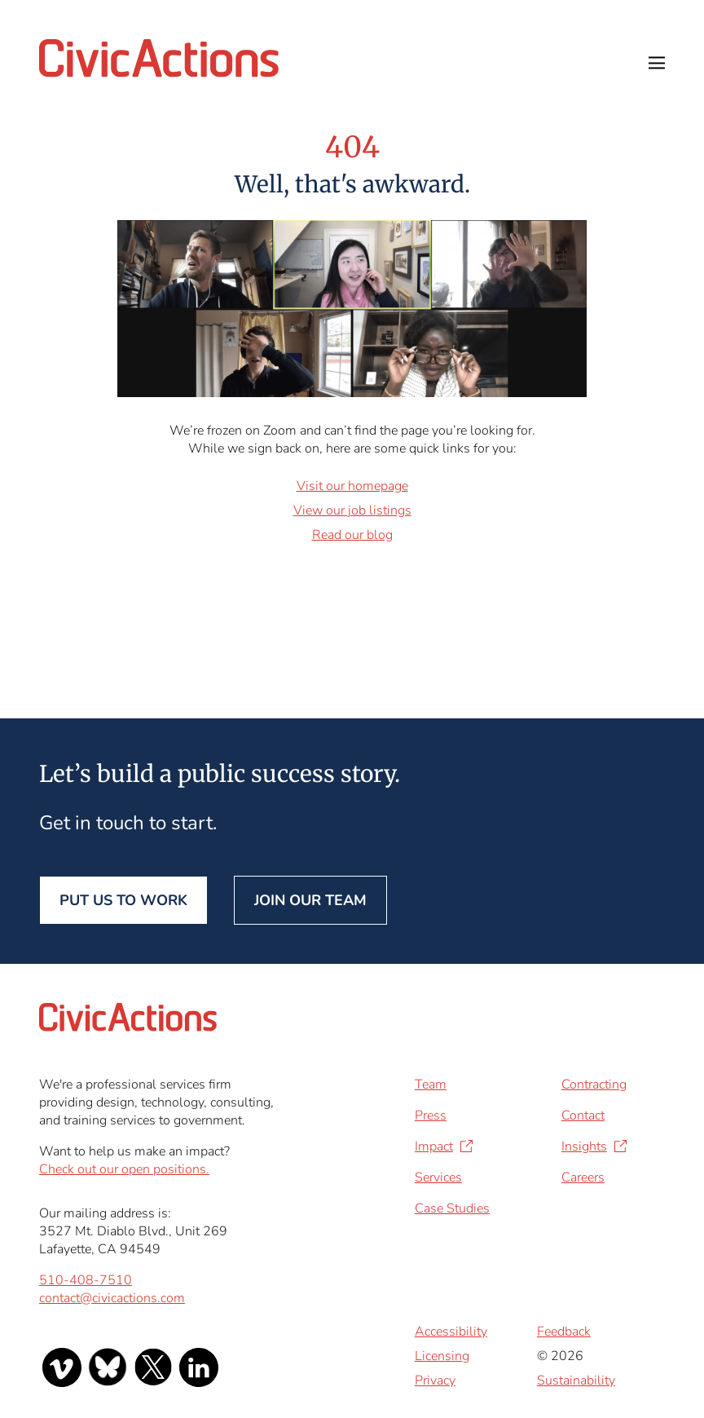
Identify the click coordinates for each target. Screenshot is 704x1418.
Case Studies (452, 1208)
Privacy (435, 1380)
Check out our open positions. (124, 1169)
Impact (434, 1146)
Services (438, 1177)
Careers (583, 1177)
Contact (583, 1115)
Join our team (310, 900)
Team (431, 1084)
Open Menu (657, 63)
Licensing (442, 1356)
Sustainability (576, 1380)
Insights (584, 1146)
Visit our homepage (352, 486)
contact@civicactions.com (112, 1298)
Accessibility (451, 1332)
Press (431, 1115)
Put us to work (123, 900)
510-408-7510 (85, 1280)
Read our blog (352, 535)
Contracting (594, 1084)
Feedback (564, 1332)
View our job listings (352, 510)
